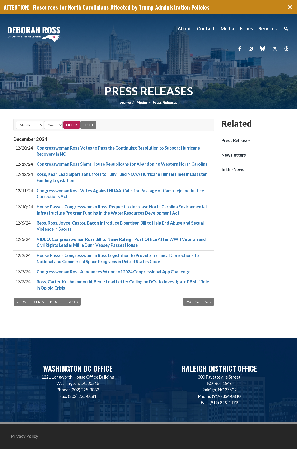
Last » (72, 302)
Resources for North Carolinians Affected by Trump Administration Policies (121, 7)
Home (125, 102)
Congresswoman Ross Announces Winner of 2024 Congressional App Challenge (113, 271)
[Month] (29, 125)
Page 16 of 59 (198, 302)
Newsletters (234, 155)
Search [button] (285, 28)
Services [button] (268, 28)
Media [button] (227, 28)
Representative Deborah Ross (34, 33)
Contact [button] (206, 28)
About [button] (184, 28)
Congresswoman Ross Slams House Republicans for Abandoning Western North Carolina (122, 164)
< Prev (39, 302)
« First (22, 302)
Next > (56, 302)
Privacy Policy (24, 436)
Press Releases (148, 91)
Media (141, 102)
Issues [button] (246, 28)
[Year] (53, 125)
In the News (233, 169)
